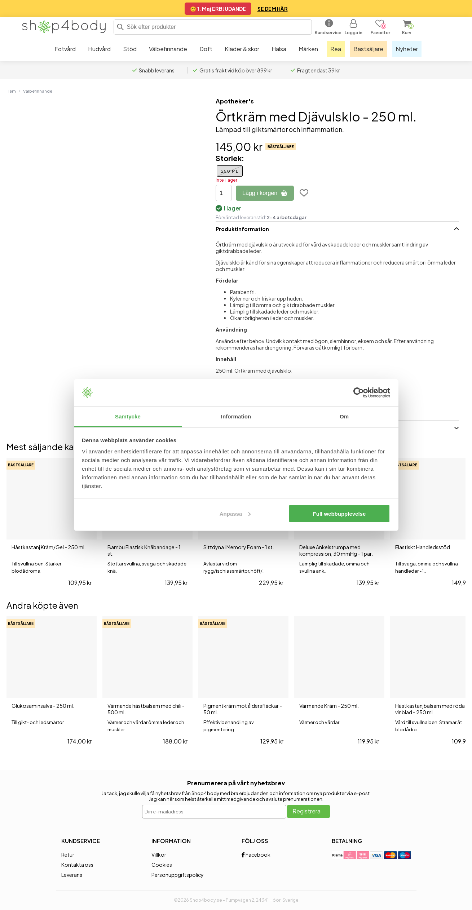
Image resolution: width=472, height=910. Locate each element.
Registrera (306, 811)
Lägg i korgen (264, 193)
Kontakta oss (77, 864)
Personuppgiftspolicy (177, 874)
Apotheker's (235, 101)
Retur (67, 854)
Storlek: (230, 158)
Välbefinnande (37, 90)
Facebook (256, 854)
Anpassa (235, 513)
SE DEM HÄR (272, 8)
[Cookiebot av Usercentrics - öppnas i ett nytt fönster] (358, 392)
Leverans (71, 874)
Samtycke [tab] (128, 416)
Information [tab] (236, 416)
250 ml (229, 171)
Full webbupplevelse (339, 513)
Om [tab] (344, 416)
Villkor (158, 854)
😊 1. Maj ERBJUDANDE (218, 8)
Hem (11, 90)
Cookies (161, 864)
